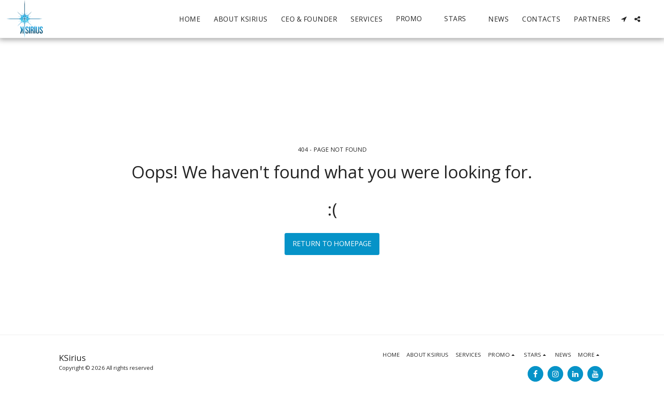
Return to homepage (332, 243)
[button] (413, 19)
